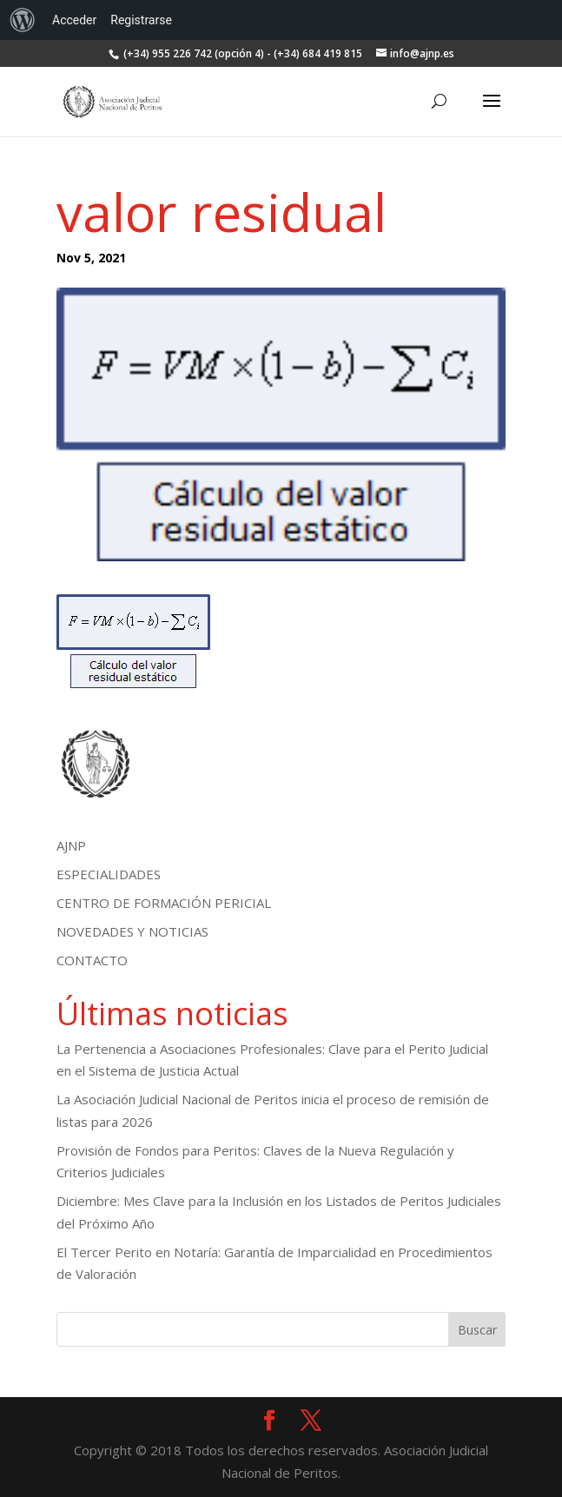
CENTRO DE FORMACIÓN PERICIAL (163, 902)
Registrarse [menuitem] (141, 20)
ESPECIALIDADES (108, 874)
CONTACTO (92, 960)
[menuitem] (22, 20)
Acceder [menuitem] (74, 20)
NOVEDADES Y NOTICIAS (132, 931)
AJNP (71, 845)
